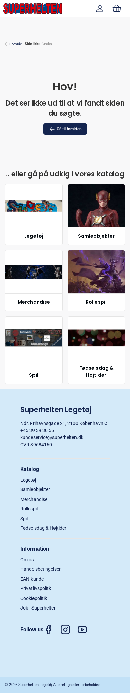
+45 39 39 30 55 (37, 430)
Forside (15, 44)
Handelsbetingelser (40, 569)
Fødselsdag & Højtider (96, 371)
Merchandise (34, 302)
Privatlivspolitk (35, 588)
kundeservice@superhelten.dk (51, 437)
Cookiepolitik (33, 598)
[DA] (32, 8)
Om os (27, 559)
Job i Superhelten (38, 608)
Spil (33, 375)
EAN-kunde (32, 579)
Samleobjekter (96, 235)
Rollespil (96, 302)
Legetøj (33, 235)
